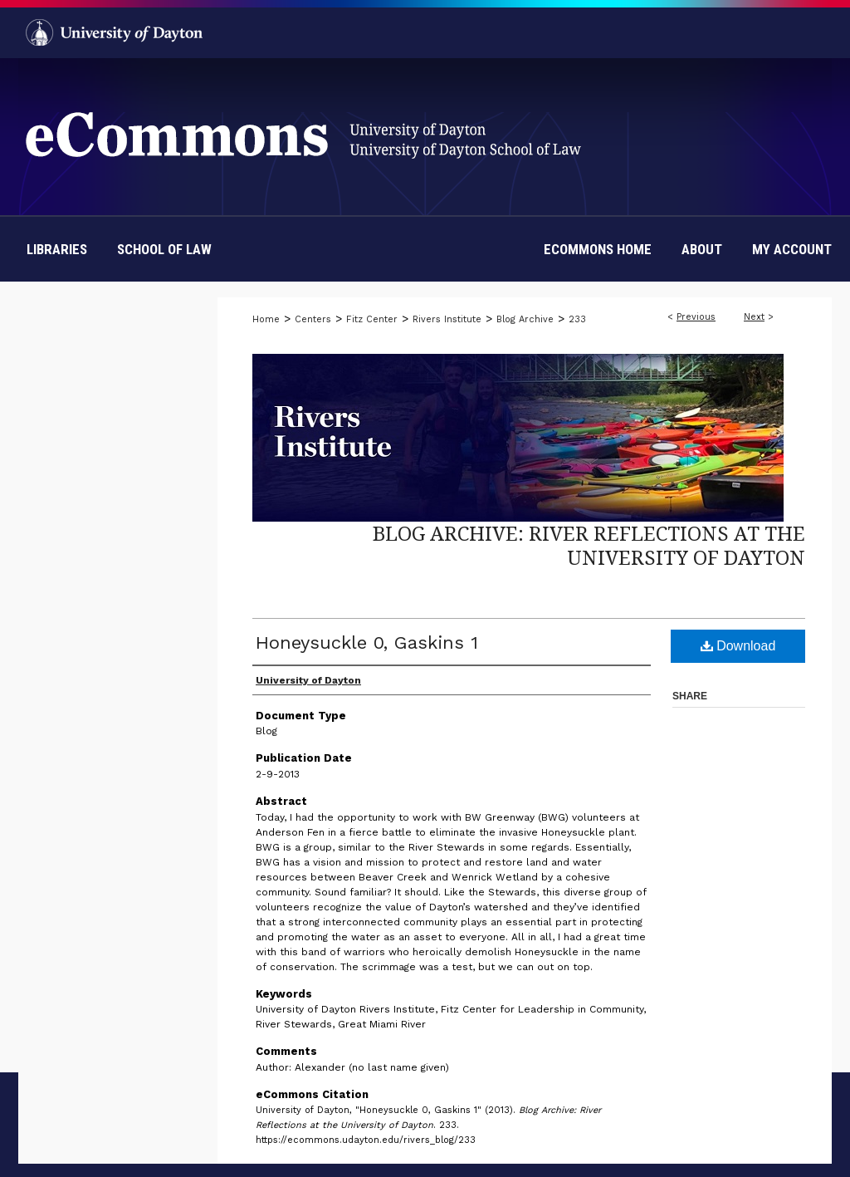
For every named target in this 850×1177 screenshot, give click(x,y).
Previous (696, 316)
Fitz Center (372, 319)
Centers (313, 319)
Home (266, 319)
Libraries (57, 249)
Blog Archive (525, 319)
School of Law (164, 249)
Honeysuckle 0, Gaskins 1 (367, 642)
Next (754, 316)
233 (577, 319)
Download (738, 646)
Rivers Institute (447, 319)
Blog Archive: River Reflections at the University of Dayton (589, 545)
